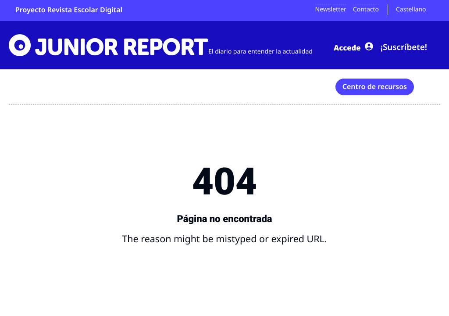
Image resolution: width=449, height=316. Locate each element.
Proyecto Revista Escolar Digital (68, 9)
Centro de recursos (374, 85)
